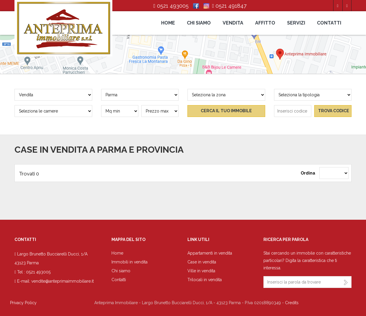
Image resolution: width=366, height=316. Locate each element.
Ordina (308, 173)
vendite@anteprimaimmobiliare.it (62, 281)
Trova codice (333, 110)
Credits (292, 302)
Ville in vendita (201, 270)
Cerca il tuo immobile (226, 110)
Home (168, 23)
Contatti (329, 23)
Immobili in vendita (129, 262)
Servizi (296, 23)
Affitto (265, 23)
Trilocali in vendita (204, 279)
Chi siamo (199, 23)
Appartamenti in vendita (209, 253)
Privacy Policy (23, 302)
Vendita (233, 23)
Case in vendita (201, 262)
